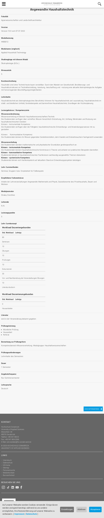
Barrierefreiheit (8, 475)
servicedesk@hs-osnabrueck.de (19, 442)
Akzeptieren (95, 509)
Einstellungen (67, 509)
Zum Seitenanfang (92, 409)
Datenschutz (31, 514)
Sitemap (6, 468)
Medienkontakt (8, 473)
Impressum (19, 514)
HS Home (6, 465)
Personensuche (9, 470)
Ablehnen (81, 509)
